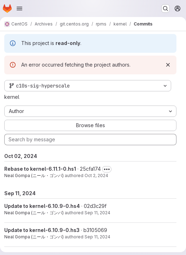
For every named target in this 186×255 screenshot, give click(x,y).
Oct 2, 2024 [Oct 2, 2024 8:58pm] (96, 175)
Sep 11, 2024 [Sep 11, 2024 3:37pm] (97, 236)
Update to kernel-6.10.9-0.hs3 (42, 230)
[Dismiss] (168, 65)
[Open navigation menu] (19, 8)
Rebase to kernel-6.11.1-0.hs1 (40, 169)
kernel (11, 97)
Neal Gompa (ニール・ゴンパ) (34, 175)
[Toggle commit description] (106, 169)
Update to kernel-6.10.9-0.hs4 (42, 206)
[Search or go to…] (165, 8)
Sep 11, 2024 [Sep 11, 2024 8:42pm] (97, 212)
